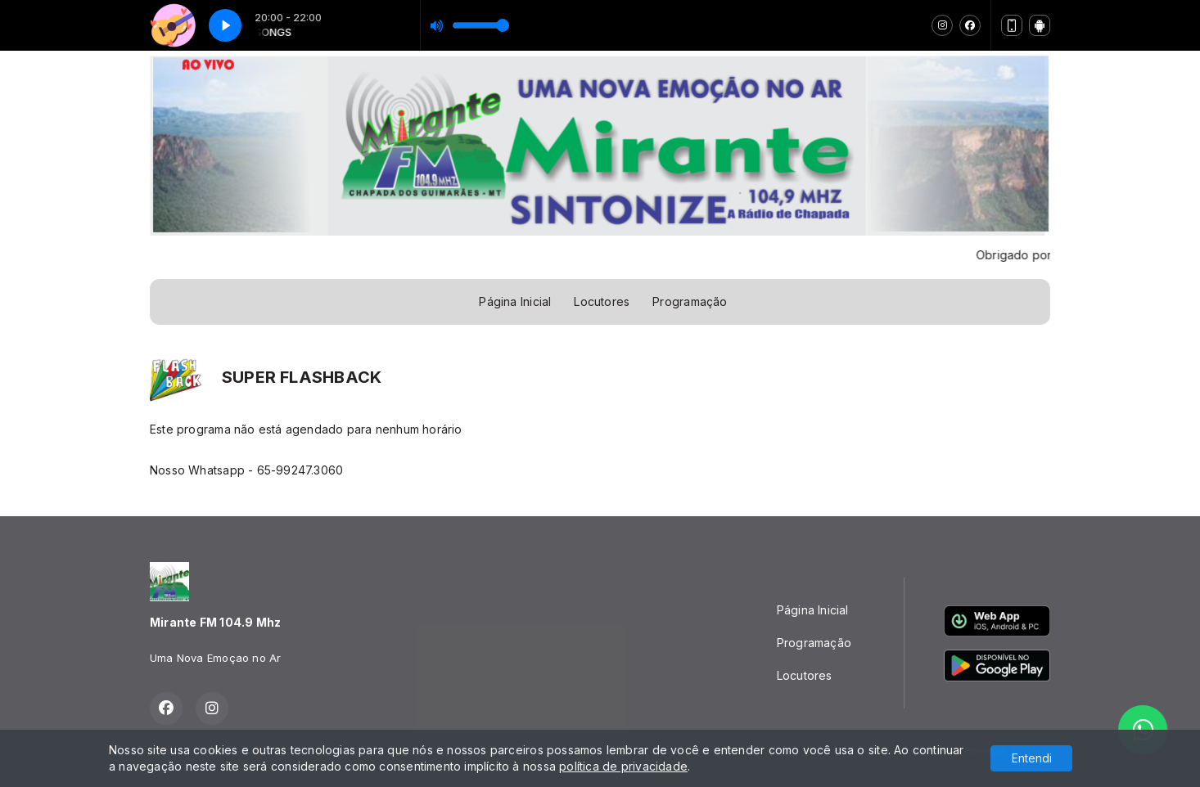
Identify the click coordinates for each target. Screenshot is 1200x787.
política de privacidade (623, 766)
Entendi (1032, 758)
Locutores (601, 301)
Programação (689, 301)
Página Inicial (515, 301)
